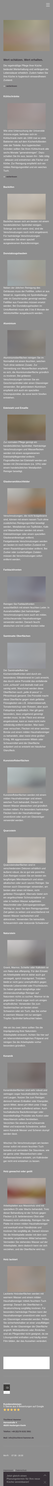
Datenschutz (21, 1470)
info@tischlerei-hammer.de (21, 1438)
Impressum (8, 1470)
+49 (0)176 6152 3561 (21, 1431)
